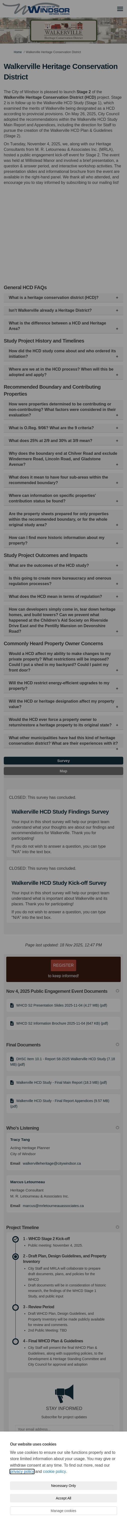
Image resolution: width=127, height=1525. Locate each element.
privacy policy (22, 1471)
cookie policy (54, 1471)
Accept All (63, 1498)
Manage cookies (63, 1511)
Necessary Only (63, 1486)
